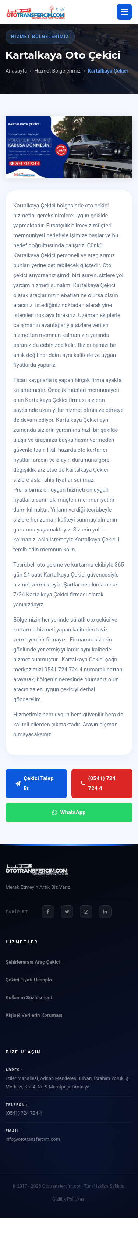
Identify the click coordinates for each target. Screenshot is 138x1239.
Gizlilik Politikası (68, 1199)
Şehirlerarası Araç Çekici (33, 962)
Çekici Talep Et (34, 783)
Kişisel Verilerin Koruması (34, 1015)
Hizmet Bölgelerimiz (57, 71)
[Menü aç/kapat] (124, 12)
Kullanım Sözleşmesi (29, 997)
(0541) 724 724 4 (98, 783)
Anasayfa (16, 71)
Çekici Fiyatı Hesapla (29, 979)
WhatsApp (68, 812)
